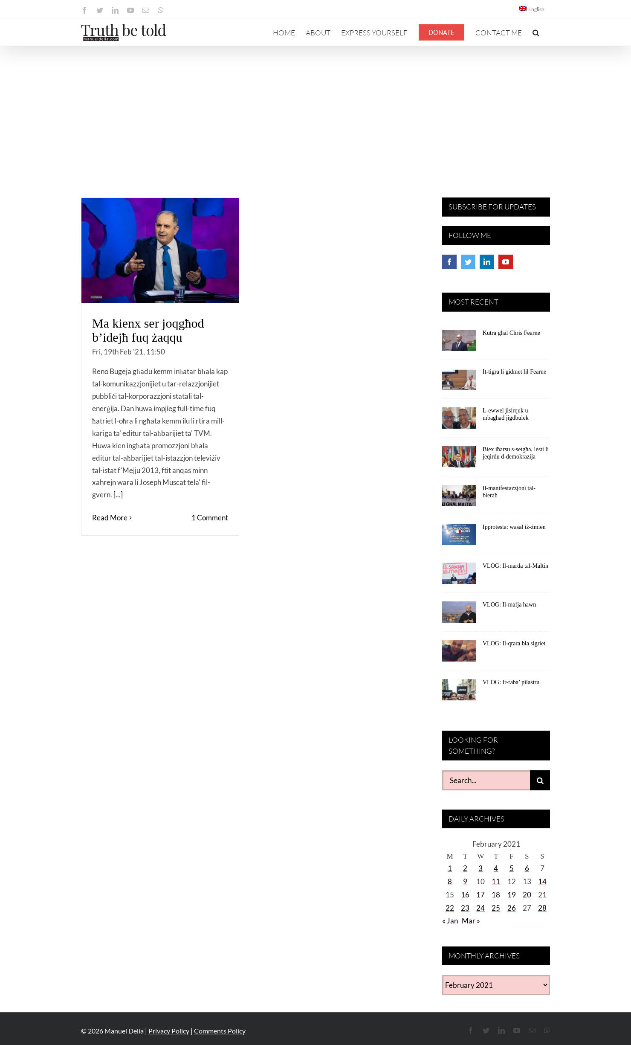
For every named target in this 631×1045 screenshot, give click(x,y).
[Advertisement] (315, 110)
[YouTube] (505, 262)
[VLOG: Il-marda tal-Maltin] (459, 576)
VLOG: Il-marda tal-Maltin (515, 566)
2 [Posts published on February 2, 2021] (465, 868)
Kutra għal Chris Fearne (511, 333)
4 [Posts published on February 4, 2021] (496, 868)
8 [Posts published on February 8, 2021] (450, 881)
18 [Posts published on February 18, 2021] (496, 894)
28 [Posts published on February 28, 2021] (542, 907)
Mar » (471, 920)
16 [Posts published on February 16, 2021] (465, 894)
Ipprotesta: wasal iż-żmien (514, 527)
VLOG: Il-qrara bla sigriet (514, 643)
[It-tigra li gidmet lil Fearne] (459, 382)
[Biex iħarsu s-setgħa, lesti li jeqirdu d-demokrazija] (459, 459)
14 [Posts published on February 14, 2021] (542, 881)
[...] (118, 494)
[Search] (540, 780)
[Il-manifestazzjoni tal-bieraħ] (459, 498)
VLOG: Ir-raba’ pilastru (511, 682)
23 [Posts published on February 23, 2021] (465, 907)
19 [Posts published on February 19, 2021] (511, 894)
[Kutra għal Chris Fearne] (459, 343)
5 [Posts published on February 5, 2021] (511, 868)
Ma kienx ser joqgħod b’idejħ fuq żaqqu (148, 330)
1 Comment (209, 517)
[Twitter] (468, 262)
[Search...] (486, 780)
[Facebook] (449, 262)
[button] (536, 32)
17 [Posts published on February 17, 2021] (480, 894)
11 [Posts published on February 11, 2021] (496, 881)
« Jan (450, 920)
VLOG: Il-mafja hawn (509, 604)
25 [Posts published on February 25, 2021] (496, 907)
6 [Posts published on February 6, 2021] (527, 868)
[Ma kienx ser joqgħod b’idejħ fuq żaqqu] (160, 250)
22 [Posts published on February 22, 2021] (450, 907)
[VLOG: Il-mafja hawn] (459, 615)
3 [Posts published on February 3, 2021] (480, 868)
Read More (109, 517)
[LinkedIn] (487, 262)
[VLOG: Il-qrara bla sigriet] (459, 654)
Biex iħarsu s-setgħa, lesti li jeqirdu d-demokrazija (516, 453)
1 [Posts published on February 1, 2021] (450, 868)
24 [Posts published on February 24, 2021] (480, 907)
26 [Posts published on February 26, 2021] (511, 907)
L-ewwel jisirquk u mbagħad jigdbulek (506, 414)
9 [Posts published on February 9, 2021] (465, 881)
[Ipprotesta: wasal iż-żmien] (459, 537)
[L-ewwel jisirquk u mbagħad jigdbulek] (459, 421)
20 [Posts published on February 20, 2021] (527, 894)
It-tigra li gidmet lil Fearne (514, 372)
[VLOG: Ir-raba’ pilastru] (459, 692)
